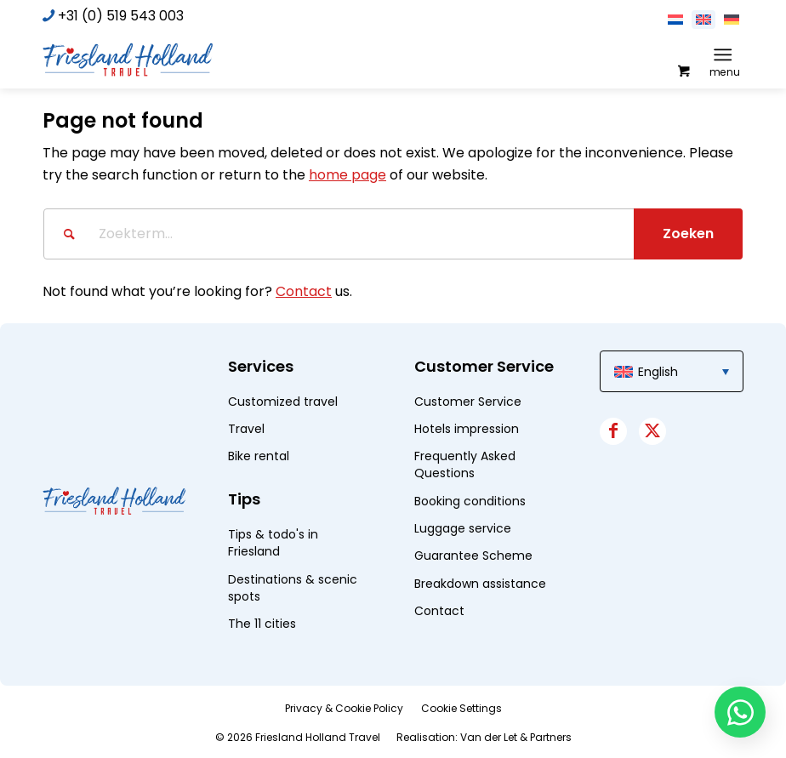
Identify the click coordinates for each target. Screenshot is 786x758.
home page (347, 175)
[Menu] (723, 54)
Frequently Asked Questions (464, 464)
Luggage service (462, 528)
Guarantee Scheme (473, 555)
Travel (246, 428)
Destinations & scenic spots (292, 588)
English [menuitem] (658, 371)
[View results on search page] (688, 233)
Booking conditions (470, 501)
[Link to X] (652, 431)
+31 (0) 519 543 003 (121, 16)
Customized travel (283, 401)
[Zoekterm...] (393, 233)
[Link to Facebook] (613, 431)
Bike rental (258, 455)
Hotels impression (466, 428)
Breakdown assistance (480, 583)
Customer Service (467, 401)
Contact (304, 291)
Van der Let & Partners (516, 737)
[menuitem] (726, 54)
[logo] (128, 58)
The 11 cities (262, 623)
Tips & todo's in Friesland (273, 543)
